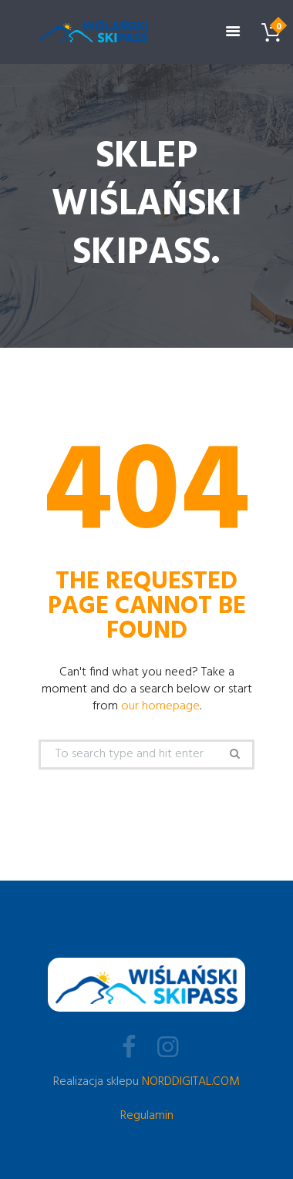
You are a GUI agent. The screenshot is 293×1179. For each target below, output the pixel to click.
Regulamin (146, 1116)
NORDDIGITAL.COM (191, 1082)
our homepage (160, 706)
